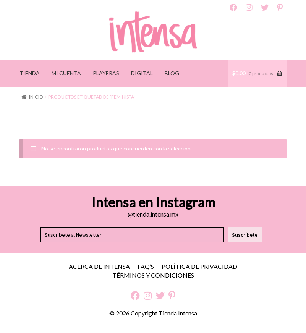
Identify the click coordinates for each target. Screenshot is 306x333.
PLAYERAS (106, 73)
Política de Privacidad (199, 266)
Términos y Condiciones (153, 275)
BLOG (172, 73)
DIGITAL (142, 73)
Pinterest (280, 7)
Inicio (36, 97)
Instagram (249, 7)
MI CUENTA (66, 73)
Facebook (233, 7)
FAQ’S (146, 266)
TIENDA (29, 73)
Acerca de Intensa (99, 266)
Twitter (265, 7)
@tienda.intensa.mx (153, 214)
